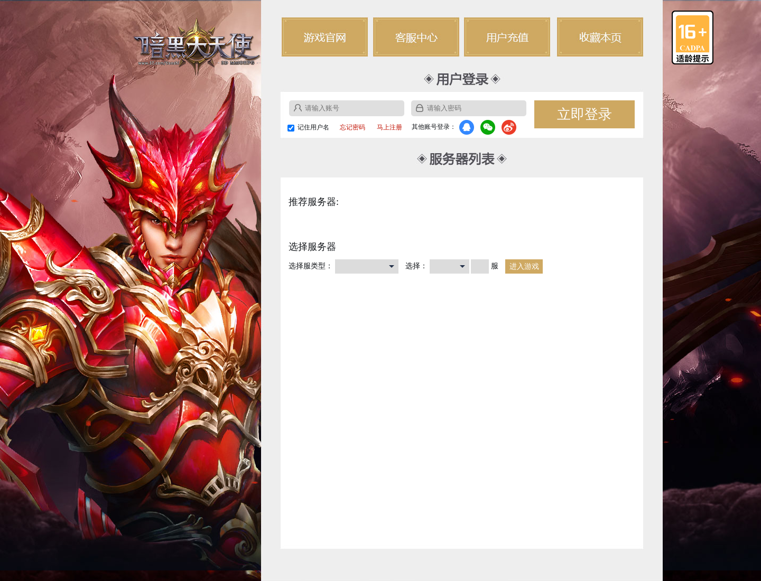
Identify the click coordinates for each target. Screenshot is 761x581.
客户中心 (416, 37)
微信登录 (487, 127)
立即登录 (584, 114)
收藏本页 (599, 37)
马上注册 (389, 127)
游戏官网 (324, 37)
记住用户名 (313, 127)
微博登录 (509, 127)
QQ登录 (466, 127)
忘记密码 (352, 127)
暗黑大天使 (196, 46)
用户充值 (507, 37)
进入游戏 (524, 266)
